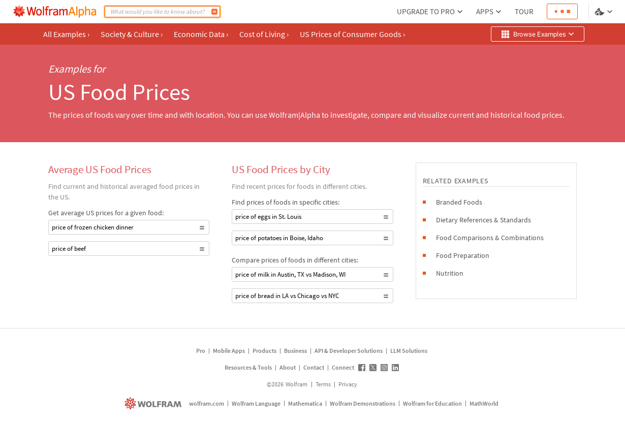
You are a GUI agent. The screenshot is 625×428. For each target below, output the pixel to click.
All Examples (66, 34)
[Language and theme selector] (604, 11)
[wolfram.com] (154, 403)
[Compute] (214, 11)
